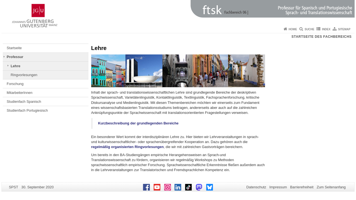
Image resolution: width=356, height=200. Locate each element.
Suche (309, 29)
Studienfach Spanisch (24, 101)
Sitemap (344, 29)
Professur (15, 57)
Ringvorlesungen (24, 75)
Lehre (15, 66)
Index (326, 29)
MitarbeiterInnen (19, 93)
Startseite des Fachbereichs (321, 37)
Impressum (278, 187)
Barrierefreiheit (301, 187)
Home (293, 29)
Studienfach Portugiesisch (27, 110)
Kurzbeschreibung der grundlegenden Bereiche (138, 123)
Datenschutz (256, 187)
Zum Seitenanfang (331, 187)
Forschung (15, 84)
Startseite (14, 48)
